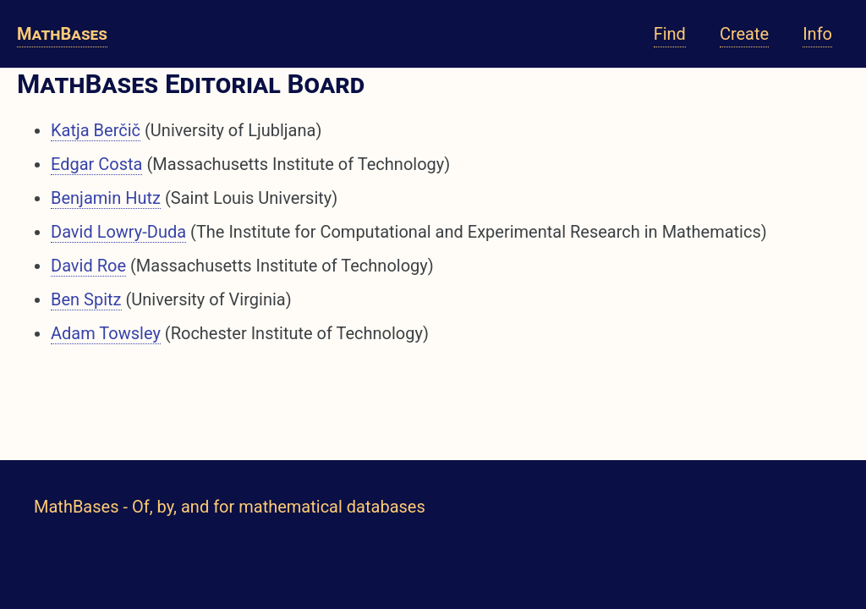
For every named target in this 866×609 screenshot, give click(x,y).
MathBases (62, 34)
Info (817, 34)
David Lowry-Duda (118, 232)
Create (744, 34)
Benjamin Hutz (106, 198)
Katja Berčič (95, 130)
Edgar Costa (96, 164)
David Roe (88, 265)
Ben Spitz (86, 299)
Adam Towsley (106, 333)
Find (670, 34)
